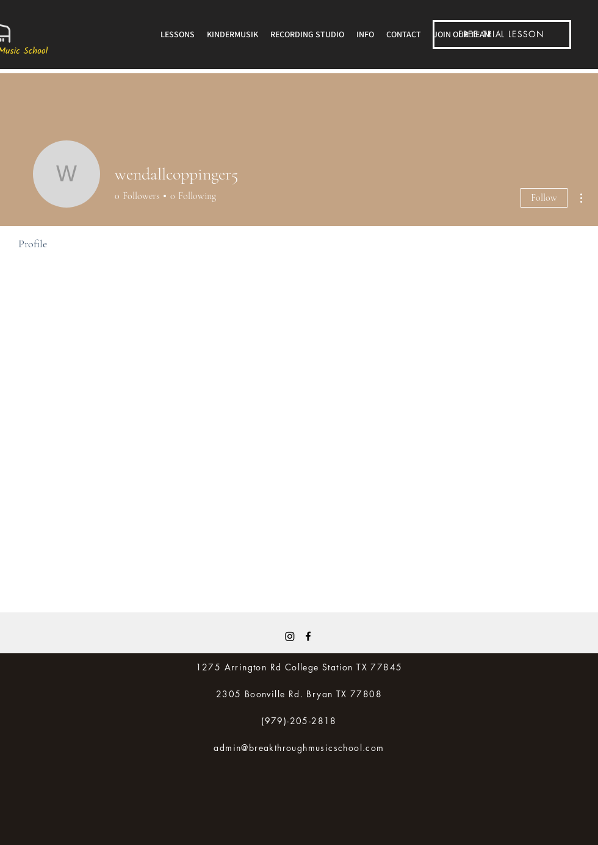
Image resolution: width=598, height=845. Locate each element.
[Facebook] (308, 636)
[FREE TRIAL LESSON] (502, 34)
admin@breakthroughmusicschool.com (299, 747)
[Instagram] (290, 636)
